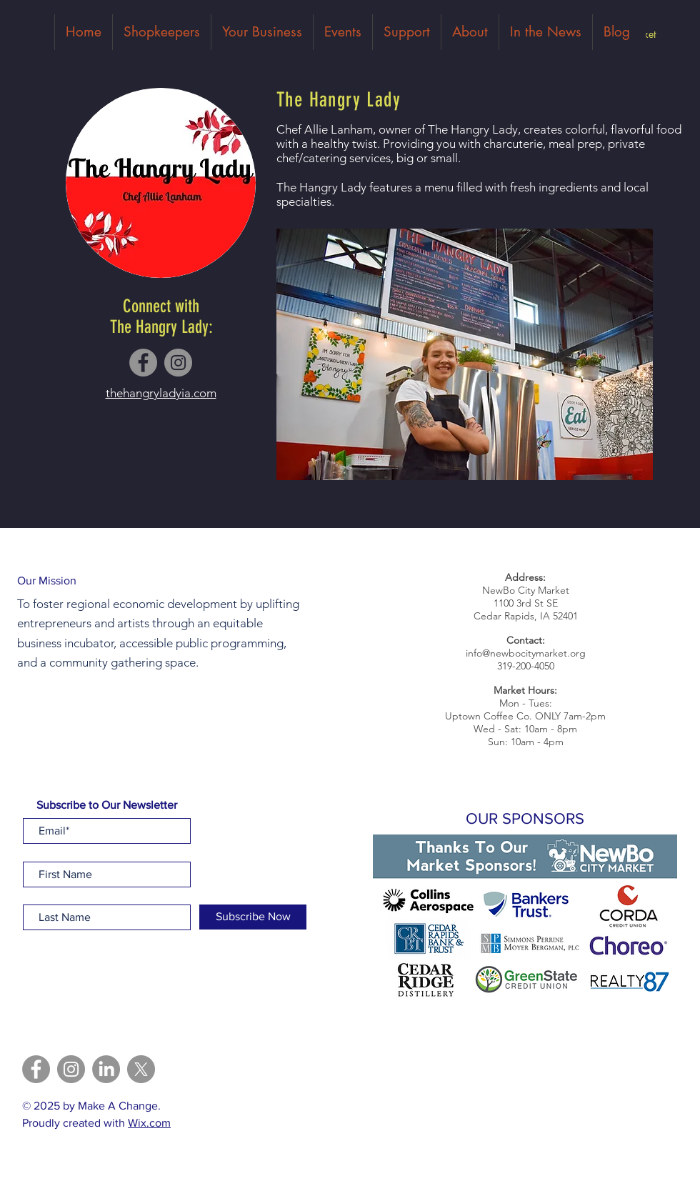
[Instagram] (178, 363)
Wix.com (149, 1123)
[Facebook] (143, 363)
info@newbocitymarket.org (526, 653)
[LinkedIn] (106, 1069)
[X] (141, 1069)
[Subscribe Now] (252, 917)
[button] (525, 920)
